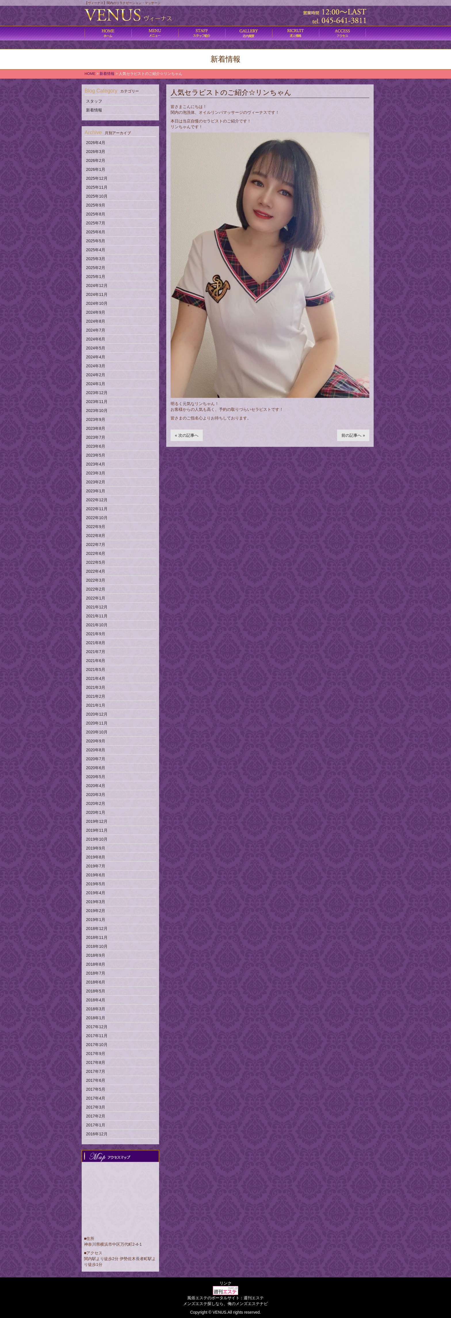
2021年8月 (95, 642)
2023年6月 (95, 446)
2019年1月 (95, 919)
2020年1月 (95, 812)
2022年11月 (97, 508)
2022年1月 (95, 598)
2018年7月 (95, 973)
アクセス (342, 33)
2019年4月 (95, 892)
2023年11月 (97, 401)
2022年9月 (95, 526)
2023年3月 (95, 473)
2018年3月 (95, 1009)
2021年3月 (95, 687)
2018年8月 (95, 964)
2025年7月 (95, 223)
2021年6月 (95, 660)
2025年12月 (97, 178)
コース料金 (154, 33)
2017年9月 (95, 1053)
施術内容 (201, 33)
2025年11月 (97, 187)
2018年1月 (95, 1018)
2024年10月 (97, 303)
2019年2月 (95, 910)
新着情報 (94, 110)
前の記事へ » (353, 435)
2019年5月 (95, 884)
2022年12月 (97, 500)
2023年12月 (97, 392)
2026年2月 (95, 160)
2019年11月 (97, 830)
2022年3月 (95, 580)
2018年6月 (95, 982)
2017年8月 (95, 1062)
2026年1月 (95, 169)
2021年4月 (95, 678)
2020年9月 (95, 741)
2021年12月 (97, 607)
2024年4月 (95, 357)
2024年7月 (95, 330)
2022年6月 (95, 553)
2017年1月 (95, 1125)
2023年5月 (95, 455)
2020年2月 (95, 803)
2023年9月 (95, 419)
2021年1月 (95, 705)
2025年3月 (95, 258)
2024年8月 (95, 321)
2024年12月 (97, 285)
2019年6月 (95, 875)
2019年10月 (97, 839)
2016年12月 (97, 1134)
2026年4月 (95, 142)
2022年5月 (95, 562)
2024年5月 (95, 348)
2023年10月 (97, 410)
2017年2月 (95, 1116)
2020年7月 (95, 759)
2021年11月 (97, 616)
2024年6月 (95, 339)
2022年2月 (95, 589)
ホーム (108, 33)
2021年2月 (95, 696)
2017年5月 (95, 1089)
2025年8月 (95, 214)
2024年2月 (95, 374)
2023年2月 (95, 482)
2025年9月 (95, 205)
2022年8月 (95, 535)
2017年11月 (97, 1035)
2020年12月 (97, 714)
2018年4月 (95, 1000)
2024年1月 (95, 383)
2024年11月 (97, 294)
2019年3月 (95, 901)
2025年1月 (95, 276)
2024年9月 (95, 312)
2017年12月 (97, 1026)
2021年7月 (95, 651)
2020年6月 (95, 767)
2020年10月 (97, 732)
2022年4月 (95, 571)
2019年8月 (95, 857)
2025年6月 (95, 232)
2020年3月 (95, 794)
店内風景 (248, 33)
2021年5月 (95, 669)
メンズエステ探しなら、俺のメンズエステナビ (225, 1303)
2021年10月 (97, 625)
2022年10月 (97, 517)
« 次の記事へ (186, 435)
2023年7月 (95, 437)
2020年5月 (95, 776)
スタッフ (94, 101)
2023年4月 (95, 464)
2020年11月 (97, 723)
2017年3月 (95, 1107)
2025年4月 (95, 249)
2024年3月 (95, 366)
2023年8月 (95, 428)
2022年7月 (95, 544)
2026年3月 (95, 151)
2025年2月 (95, 267)
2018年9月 (95, 955)
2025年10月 (97, 196)
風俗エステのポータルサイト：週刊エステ (225, 1298)
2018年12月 (97, 928)
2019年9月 (95, 848)
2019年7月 (95, 866)
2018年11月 (97, 937)
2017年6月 (95, 1080)
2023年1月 (95, 491)
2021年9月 (95, 633)
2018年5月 (95, 991)
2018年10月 (97, 946)
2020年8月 (95, 750)
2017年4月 (95, 1098)
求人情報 (295, 33)
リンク (225, 1283)
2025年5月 (95, 241)
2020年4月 (95, 785)
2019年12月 (97, 821)
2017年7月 (95, 1071)
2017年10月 (97, 1044)
